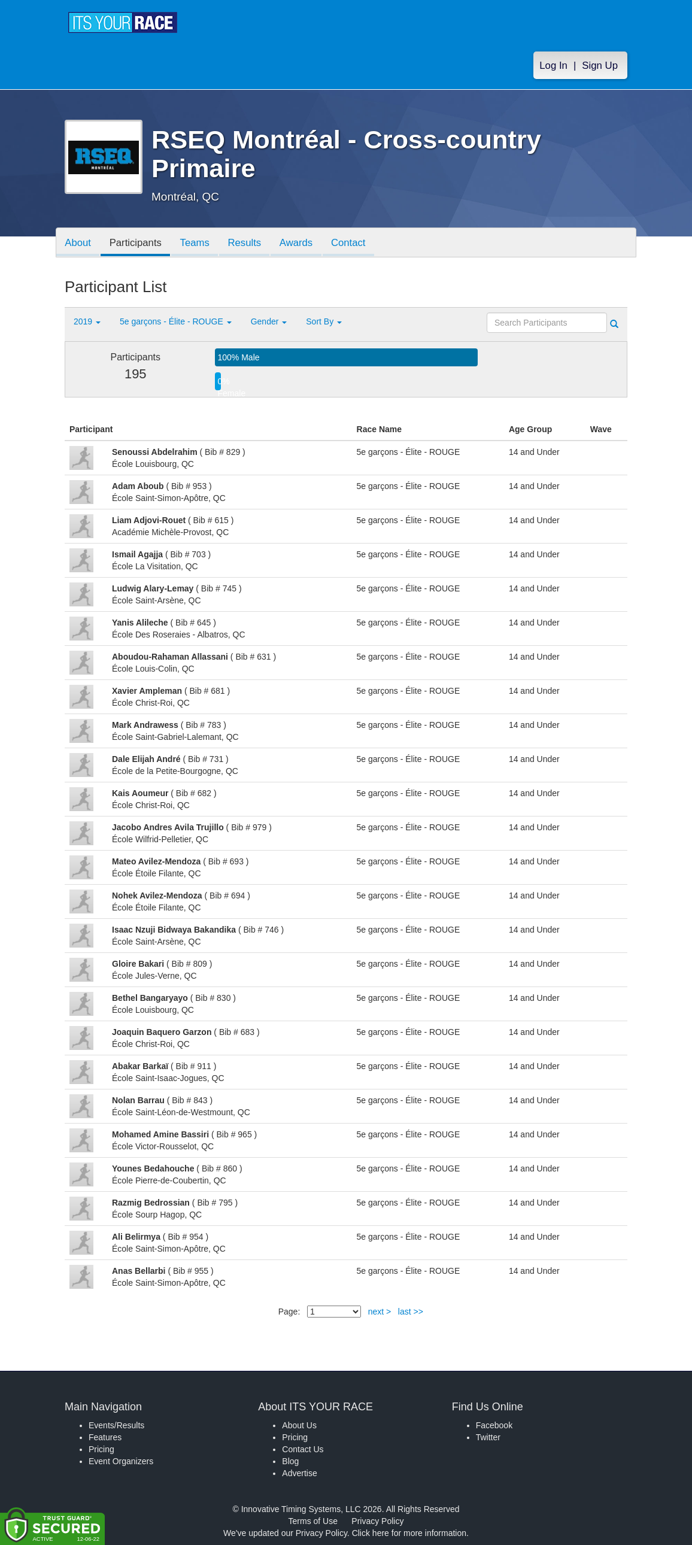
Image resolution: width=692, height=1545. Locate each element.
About (78, 243)
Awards (300, 243)
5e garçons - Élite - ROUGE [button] (176, 321)
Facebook (494, 1425)
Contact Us (302, 1449)
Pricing (101, 1449)
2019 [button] (87, 321)
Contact (353, 243)
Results (248, 243)
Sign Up (600, 66)
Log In (553, 66)
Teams (197, 243)
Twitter (488, 1437)
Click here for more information (409, 1533)
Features (105, 1437)
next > (379, 1311)
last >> (410, 1311)
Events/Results (116, 1425)
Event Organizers (121, 1461)
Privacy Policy (377, 1521)
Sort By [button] (324, 321)
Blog (290, 1461)
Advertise (299, 1473)
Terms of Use (313, 1521)
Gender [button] (269, 321)
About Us (299, 1425)
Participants (137, 243)
